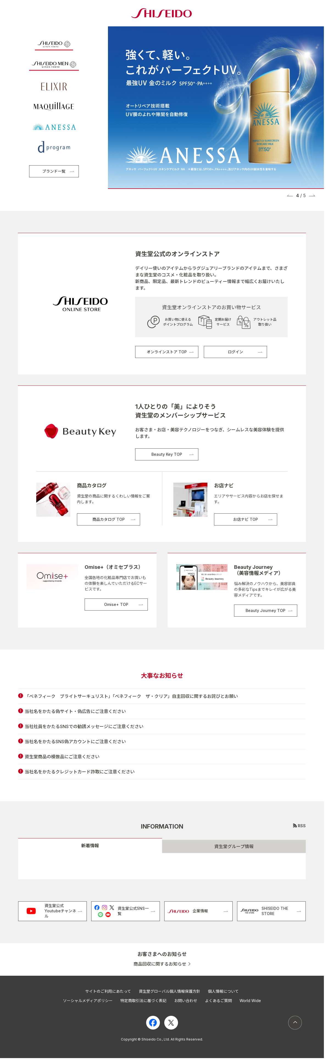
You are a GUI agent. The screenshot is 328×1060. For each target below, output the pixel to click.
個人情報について (223, 991)
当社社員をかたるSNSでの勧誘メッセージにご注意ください (84, 726)
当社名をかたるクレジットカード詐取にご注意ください (80, 771)
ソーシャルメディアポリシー (88, 1000)
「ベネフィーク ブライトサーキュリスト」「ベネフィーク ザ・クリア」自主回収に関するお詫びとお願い (131, 696)
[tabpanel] (161, 866)
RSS (302, 825)
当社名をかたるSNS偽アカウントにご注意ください (75, 741)
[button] (290, 195)
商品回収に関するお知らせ (160, 964)
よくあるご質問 (218, 1000)
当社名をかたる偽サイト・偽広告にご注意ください (75, 711)
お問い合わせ (185, 1000)
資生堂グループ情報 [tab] (234, 846)
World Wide (250, 1000)
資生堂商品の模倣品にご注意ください (62, 756)
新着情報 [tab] (90, 845)
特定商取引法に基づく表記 (143, 1000)
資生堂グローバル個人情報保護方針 (169, 991)
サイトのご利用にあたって (108, 991)
